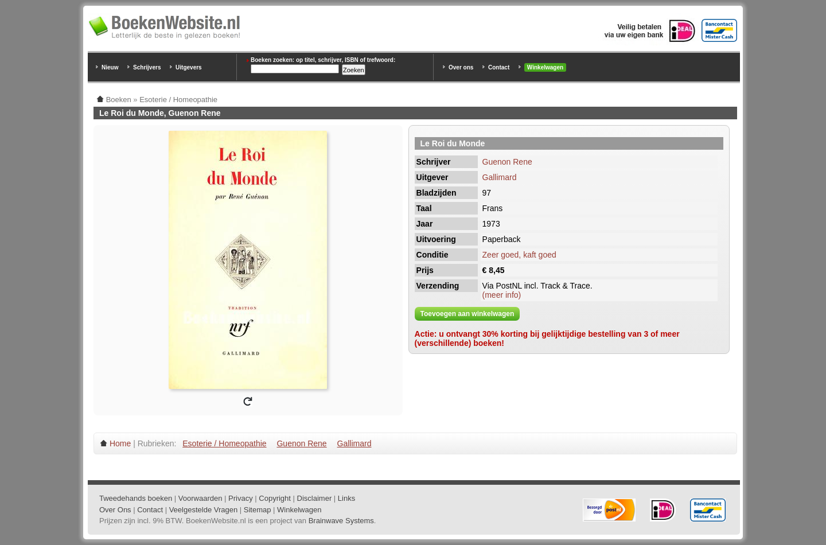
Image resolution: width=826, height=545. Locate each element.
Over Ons (115, 509)
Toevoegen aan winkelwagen (467, 314)
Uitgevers (189, 67)
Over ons (461, 67)
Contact (498, 67)
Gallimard (499, 177)
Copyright (275, 498)
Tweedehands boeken (135, 498)
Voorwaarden (200, 498)
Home (120, 443)
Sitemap (257, 509)
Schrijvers (147, 67)
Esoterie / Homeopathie (224, 443)
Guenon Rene (507, 161)
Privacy (240, 498)
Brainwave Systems (341, 520)
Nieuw (110, 67)
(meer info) (501, 294)
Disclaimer (314, 498)
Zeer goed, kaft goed (519, 254)
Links (346, 498)
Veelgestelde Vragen (203, 509)
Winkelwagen (545, 67)
